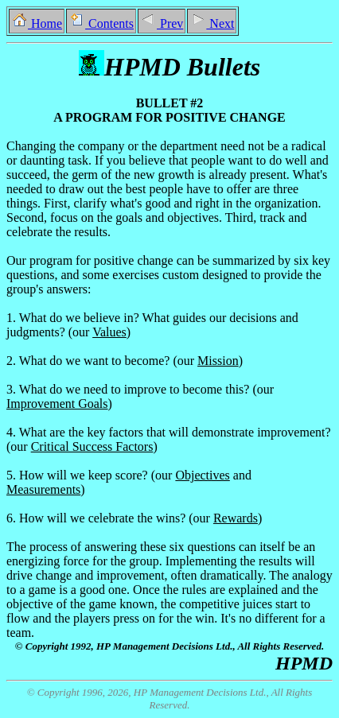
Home (36, 23)
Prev (161, 23)
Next (211, 23)
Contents (101, 23)
